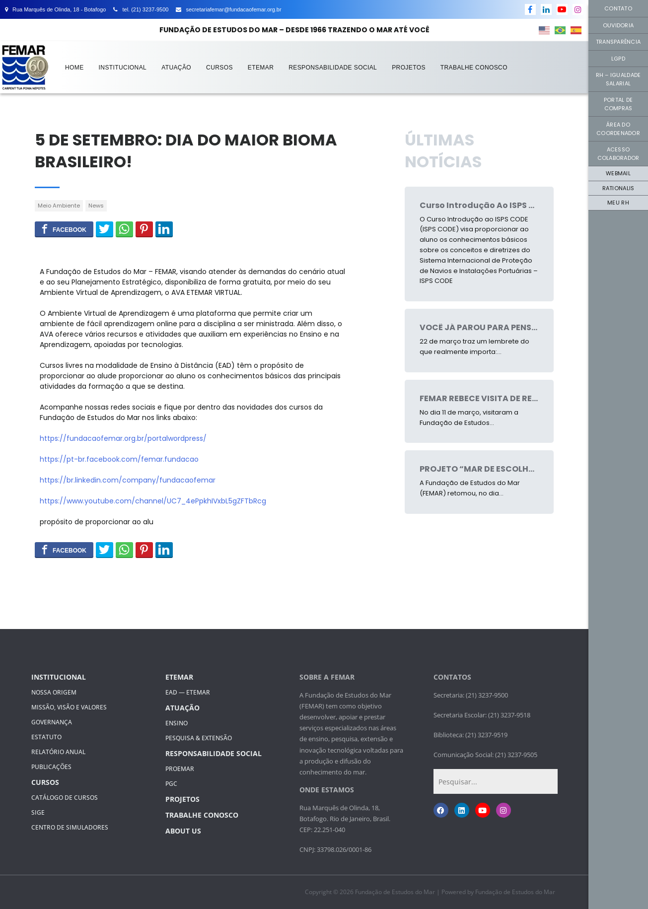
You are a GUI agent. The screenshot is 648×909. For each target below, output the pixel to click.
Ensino (176, 723)
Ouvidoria (618, 25)
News (96, 206)
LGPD (618, 59)
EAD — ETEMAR (187, 692)
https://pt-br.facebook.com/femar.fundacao (119, 459)
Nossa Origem (53, 692)
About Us (183, 831)
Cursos (219, 67)
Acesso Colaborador (618, 153)
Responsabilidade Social (332, 67)
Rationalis (618, 188)
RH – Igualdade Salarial (618, 79)
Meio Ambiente (59, 206)
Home (74, 67)
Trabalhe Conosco (473, 67)
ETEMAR (261, 67)
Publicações (51, 767)
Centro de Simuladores (69, 827)
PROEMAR (179, 769)
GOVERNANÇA (51, 722)
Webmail (618, 173)
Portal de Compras (618, 104)
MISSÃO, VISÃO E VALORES (69, 707)
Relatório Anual (58, 752)
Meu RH (618, 203)
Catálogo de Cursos (64, 797)
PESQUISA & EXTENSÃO (198, 738)
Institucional (123, 67)
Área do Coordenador (618, 129)
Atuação (176, 67)
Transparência (618, 42)
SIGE (38, 812)
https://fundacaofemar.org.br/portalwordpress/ (123, 438)
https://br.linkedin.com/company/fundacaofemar (128, 480)
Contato (618, 8)
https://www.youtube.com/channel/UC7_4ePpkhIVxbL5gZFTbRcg (153, 501)
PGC (171, 783)
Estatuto (46, 737)
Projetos (409, 67)
